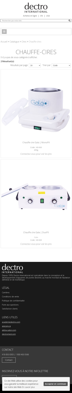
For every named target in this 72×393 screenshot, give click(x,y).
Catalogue (14, 41)
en (41, 15)
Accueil (4, 41)
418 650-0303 (8, 354)
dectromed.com (9, 334)
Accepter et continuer (55, 384)
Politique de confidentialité (13, 300)
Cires (24, 41)
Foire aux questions (10, 304)
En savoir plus (28, 387)
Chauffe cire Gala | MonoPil (36, 142)
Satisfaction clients (10, 308)
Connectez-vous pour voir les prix (36, 153)
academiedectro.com (11, 322)
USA (48, 15)
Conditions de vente (10, 296)
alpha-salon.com (9, 330)
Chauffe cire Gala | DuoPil (36, 232)
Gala (36, 237)
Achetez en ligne (30, 15)
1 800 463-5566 (22, 354)
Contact (8, 360)
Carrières (6, 292)
